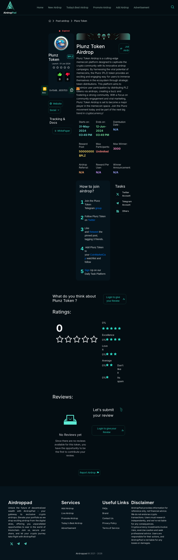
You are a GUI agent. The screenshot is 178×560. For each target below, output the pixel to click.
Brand (105, 513)
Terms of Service (110, 528)
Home (40, 7)
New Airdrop (55, 7)
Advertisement (141, 7)
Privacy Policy (109, 523)
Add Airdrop (122, 7)
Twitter (91, 220)
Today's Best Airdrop (77, 7)
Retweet (94, 231)
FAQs (104, 508)
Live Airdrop (67, 513)
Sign (87, 270)
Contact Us (107, 518)
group (98, 208)
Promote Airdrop (102, 7)
